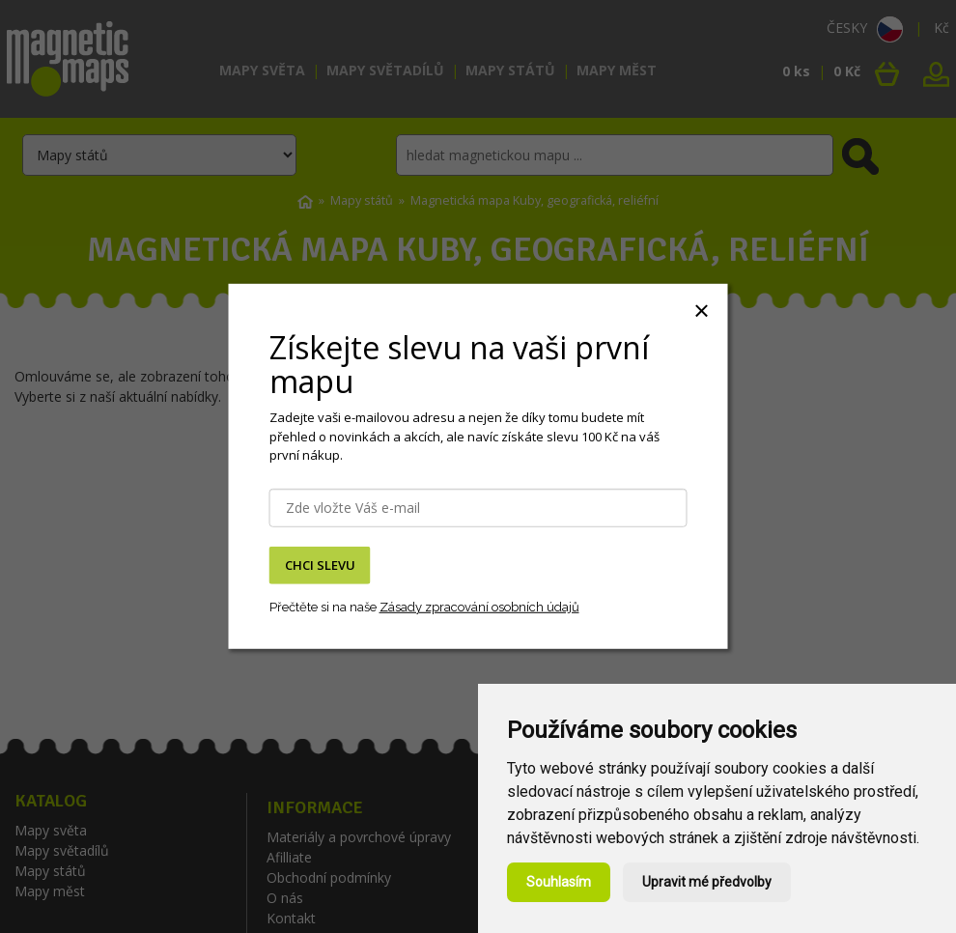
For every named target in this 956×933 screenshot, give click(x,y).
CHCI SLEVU (320, 565)
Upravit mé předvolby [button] (707, 882)
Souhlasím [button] (558, 882)
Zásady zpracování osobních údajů (479, 606)
